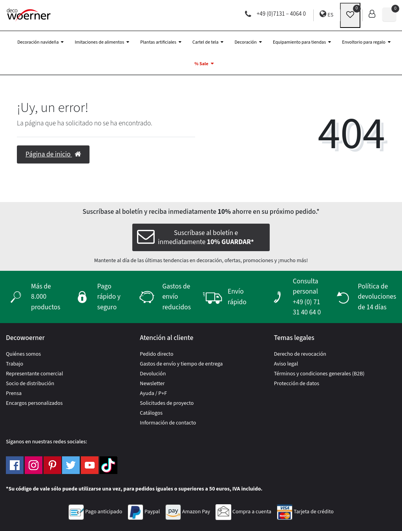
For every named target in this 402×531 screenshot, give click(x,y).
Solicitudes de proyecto (167, 403)
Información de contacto (168, 423)
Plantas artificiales (158, 42)
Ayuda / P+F (153, 393)
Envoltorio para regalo (364, 42)
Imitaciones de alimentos (99, 42)
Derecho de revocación (300, 354)
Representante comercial (34, 374)
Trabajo (14, 364)
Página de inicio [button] (53, 154)
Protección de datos (297, 384)
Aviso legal (286, 364)
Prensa (14, 393)
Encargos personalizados (34, 403)
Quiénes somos (23, 354)
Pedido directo (156, 354)
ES (326, 14)
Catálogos (151, 413)
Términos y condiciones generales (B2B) (319, 374)
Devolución (153, 374)
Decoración (245, 42)
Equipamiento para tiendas (299, 42)
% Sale (201, 64)
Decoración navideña (37, 42)
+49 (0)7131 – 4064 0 (275, 14)
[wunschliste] (350, 15)
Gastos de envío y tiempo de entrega (181, 364)
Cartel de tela (205, 42)
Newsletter (152, 384)
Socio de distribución (30, 384)
